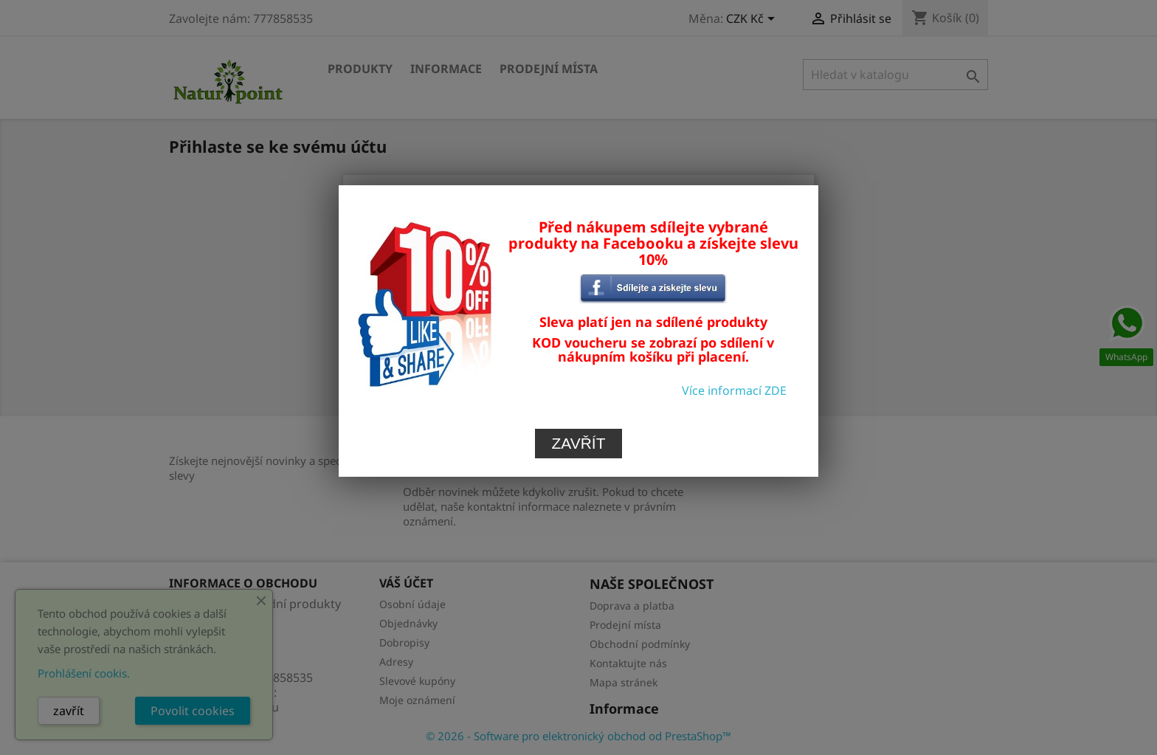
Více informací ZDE (734, 353)
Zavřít (579, 405)
